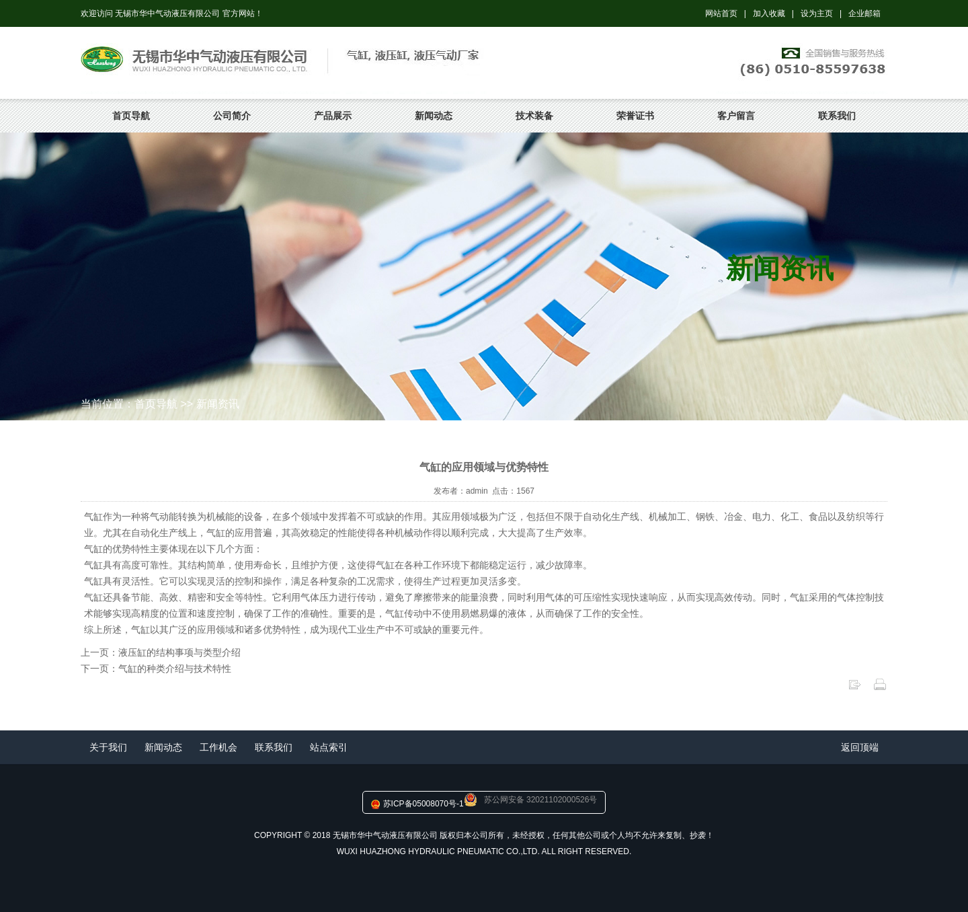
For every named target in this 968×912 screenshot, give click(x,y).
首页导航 (131, 115)
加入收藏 (769, 13)
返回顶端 (860, 747)
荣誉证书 (635, 115)
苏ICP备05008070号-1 (423, 803)
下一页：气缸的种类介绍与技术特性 (156, 668)
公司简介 (232, 115)
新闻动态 (433, 115)
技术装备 (534, 115)
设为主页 (817, 13)
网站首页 (721, 13)
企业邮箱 (864, 13)
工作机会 (218, 747)
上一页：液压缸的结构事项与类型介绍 (161, 652)
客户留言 (736, 115)
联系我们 (837, 115)
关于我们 (108, 747)
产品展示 (333, 115)
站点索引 (329, 747)
